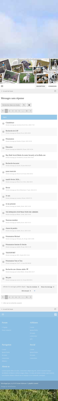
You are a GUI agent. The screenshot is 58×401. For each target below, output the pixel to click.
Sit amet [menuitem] (32, 333)
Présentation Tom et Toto (14, 261)
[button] (3, 111)
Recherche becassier (12, 163)
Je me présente (10, 204)
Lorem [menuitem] (32, 327)
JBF (18, 255)
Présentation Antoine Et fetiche (16, 244)
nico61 (18, 165)
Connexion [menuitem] (52, 86)
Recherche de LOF (12, 131)
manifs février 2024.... (13, 179)
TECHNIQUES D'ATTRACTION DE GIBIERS (22, 212)
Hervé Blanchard (21, 190)
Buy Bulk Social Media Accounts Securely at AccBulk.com (25, 155)
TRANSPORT (10, 253)
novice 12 (19, 280)
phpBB (12, 383)
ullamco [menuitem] (4, 361)
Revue (8, 188)
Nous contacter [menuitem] (6, 330)
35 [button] (26, 111)
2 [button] (9, 111)
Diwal (18, 133)
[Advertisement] (29, 29)
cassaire (19, 198)
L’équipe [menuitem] (4, 327)
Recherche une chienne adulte (16, 269)
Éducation (9, 147)
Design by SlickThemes (8, 386)
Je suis (8, 196)
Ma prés (8, 277)
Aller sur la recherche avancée (11, 303)
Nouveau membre (12, 220)
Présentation (10, 139)
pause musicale (11, 171)
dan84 (18, 206)
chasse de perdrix (11, 228)
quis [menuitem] (31, 339)
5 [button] (19, 111)
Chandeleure (10, 123)
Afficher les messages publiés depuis (21, 287)
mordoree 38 (20, 125)
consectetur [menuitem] (33, 336)
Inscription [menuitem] (40, 86)
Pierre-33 (19, 173)
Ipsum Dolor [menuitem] (34, 330)
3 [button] (12, 111)
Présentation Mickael (13, 236)
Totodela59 (20, 157)
